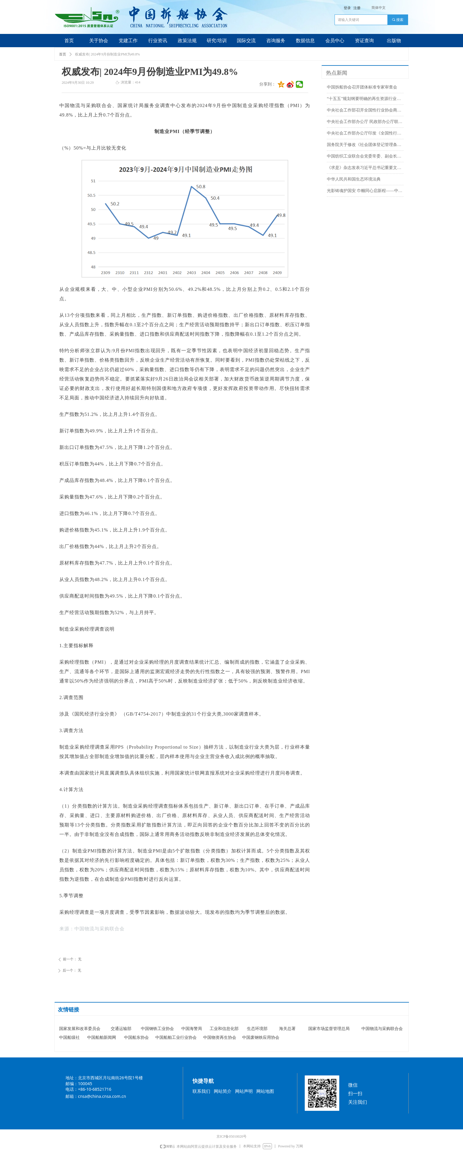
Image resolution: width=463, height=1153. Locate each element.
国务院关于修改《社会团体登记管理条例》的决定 (365, 144)
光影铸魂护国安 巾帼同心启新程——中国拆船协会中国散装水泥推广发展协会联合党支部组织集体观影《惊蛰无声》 (365, 190)
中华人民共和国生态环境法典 (354, 179)
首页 (62, 54)
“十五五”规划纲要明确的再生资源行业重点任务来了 (365, 98)
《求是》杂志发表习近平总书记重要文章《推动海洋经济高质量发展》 (365, 167)
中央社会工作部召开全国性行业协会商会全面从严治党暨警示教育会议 (365, 110)
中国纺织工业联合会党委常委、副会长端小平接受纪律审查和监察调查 (365, 156)
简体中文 (378, 8)
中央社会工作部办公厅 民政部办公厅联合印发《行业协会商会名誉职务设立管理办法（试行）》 (365, 121)
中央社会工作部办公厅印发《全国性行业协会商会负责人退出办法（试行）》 (365, 133)
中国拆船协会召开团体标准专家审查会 (362, 87)
